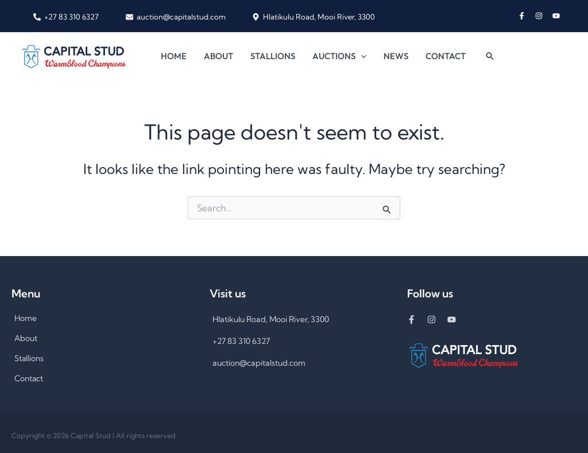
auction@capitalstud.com (258, 363)
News (396, 56)
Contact (445, 56)
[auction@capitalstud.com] (175, 17)
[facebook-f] (526, 16)
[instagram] (543, 16)
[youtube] (557, 16)
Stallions (272, 56)
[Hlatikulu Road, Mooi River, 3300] (313, 17)
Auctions (339, 56)
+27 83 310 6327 (241, 341)
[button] (360, 56)
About (218, 56)
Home (174, 56)
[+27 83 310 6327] (66, 17)
